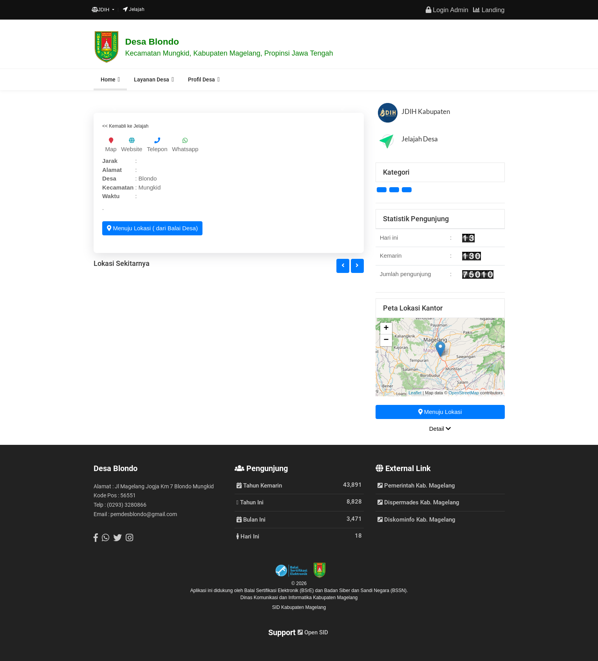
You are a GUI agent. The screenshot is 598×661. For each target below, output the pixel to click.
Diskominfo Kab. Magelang (416, 519)
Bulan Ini (251, 519)
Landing (488, 9)
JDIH (101, 10)
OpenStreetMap (463, 392)
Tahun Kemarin (259, 485)
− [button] (385, 340)
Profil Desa (201, 79)
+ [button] (385, 328)
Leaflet (414, 392)
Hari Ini (248, 536)
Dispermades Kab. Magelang (418, 502)
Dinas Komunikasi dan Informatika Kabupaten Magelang (299, 597)
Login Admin (447, 9)
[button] (342, 266)
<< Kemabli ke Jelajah (125, 126)
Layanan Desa (151, 79)
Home (108, 79)
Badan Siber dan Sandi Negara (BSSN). (366, 590)
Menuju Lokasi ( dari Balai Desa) (152, 228)
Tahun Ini (250, 502)
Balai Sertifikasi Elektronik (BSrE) (279, 590)
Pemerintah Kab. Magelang (416, 485)
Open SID (313, 632)
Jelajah (134, 9)
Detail (440, 428)
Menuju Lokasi (440, 411)
